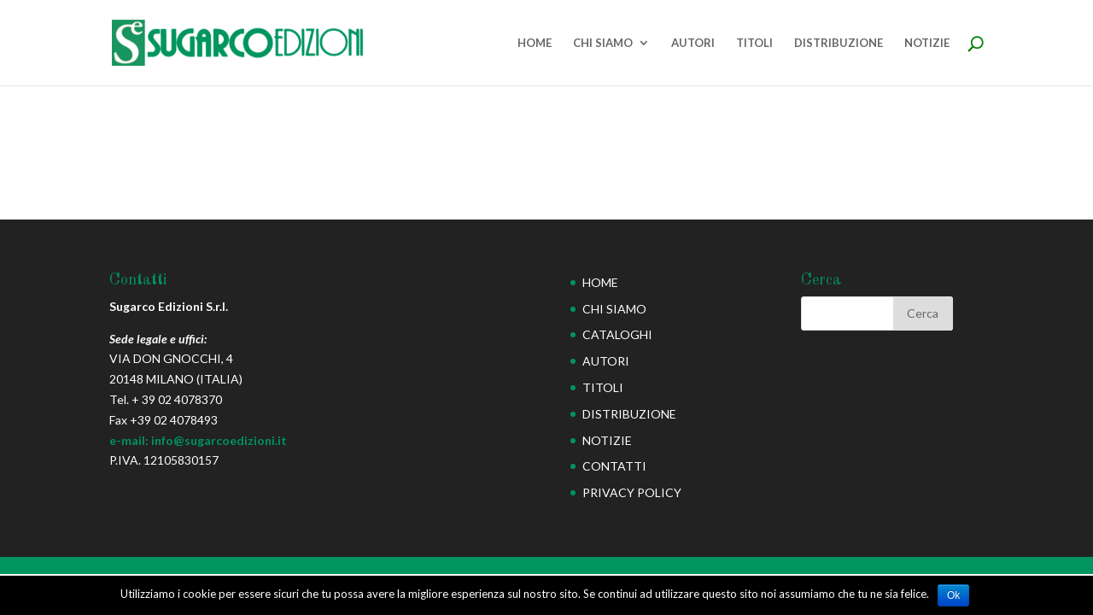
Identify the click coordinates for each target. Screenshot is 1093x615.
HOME (534, 43)
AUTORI (693, 43)
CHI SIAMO (603, 43)
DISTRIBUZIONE (838, 43)
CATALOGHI (617, 334)
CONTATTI (614, 466)
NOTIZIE (927, 43)
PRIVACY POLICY (631, 492)
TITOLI (754, 43)
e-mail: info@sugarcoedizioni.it (198, 440)
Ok (953, 595)
